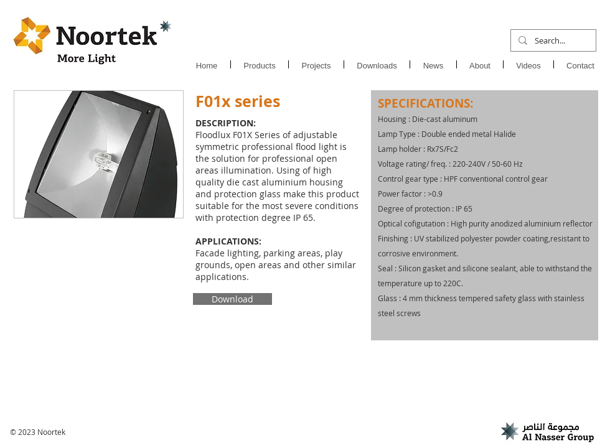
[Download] (232, 299)
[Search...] (552, 40)
